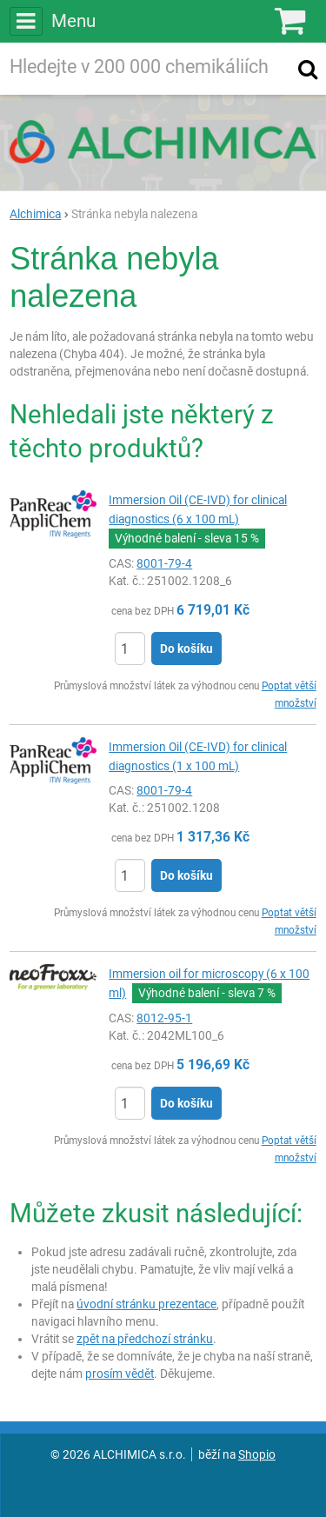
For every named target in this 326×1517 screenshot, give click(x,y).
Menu (52, 21)
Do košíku (186, 648)
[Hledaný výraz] (145, 69)
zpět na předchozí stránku (145, 1339)
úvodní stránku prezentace (146, 1304)
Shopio (257, 1454)
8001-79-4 (164, 563)
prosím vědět (119, 1374)
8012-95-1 (164, 1018)
